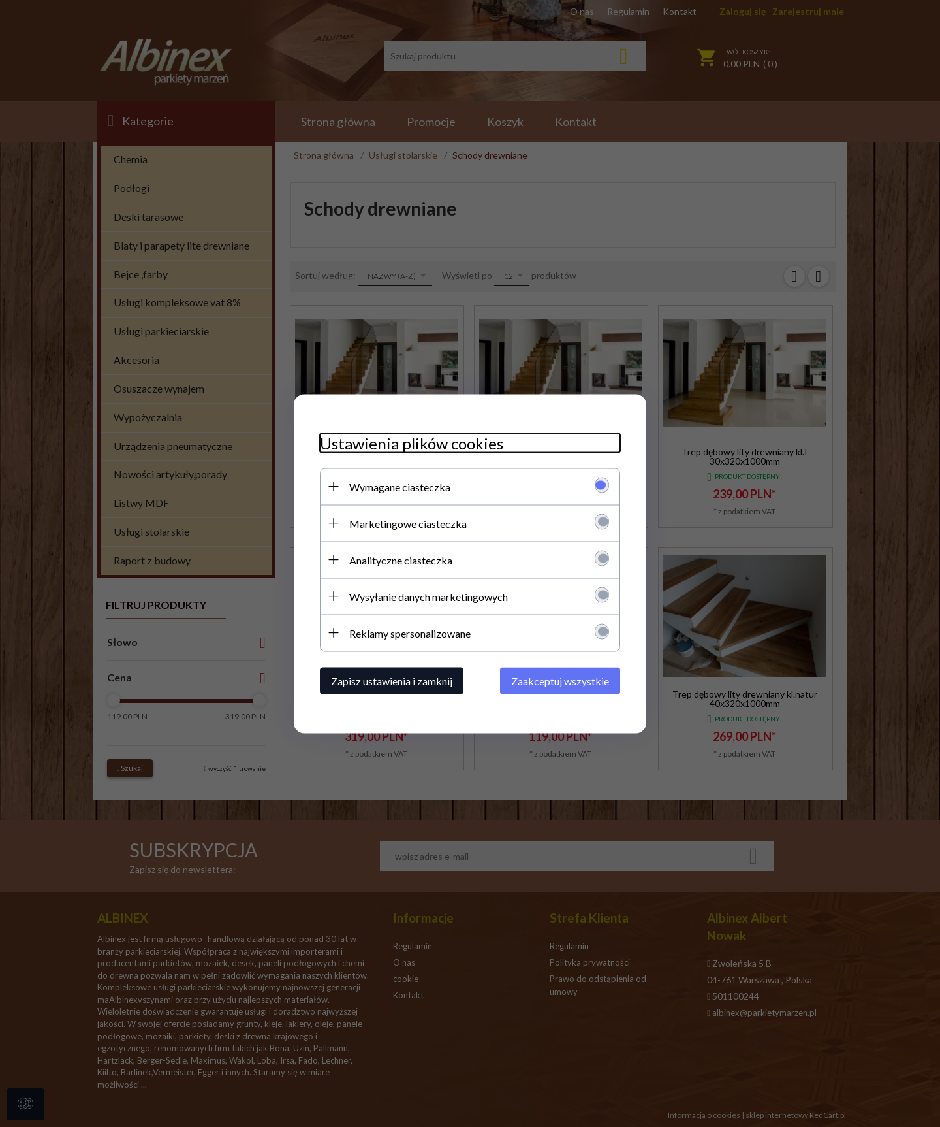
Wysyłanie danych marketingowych (428, 596)
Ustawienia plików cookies (411, 442)
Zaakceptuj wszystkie (560, 680)
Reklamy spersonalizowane (410, 633)
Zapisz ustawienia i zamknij (391, 680)
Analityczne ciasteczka (400, 559)
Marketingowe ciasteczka (408, 523)
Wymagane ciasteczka (399, 486)
